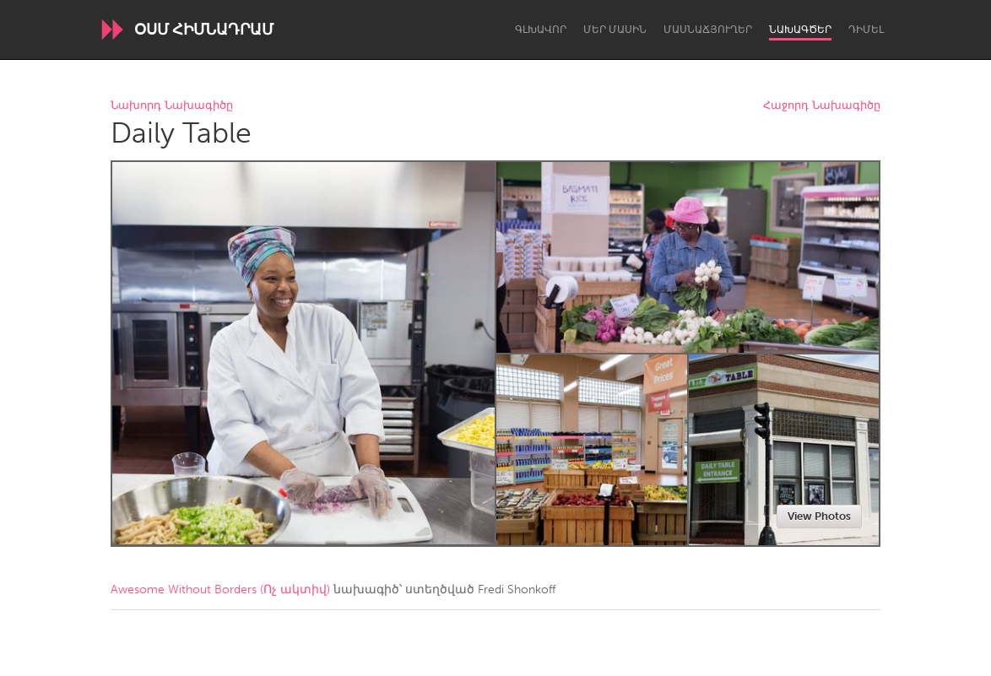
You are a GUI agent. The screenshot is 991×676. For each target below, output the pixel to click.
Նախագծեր (800, 29)
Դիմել (866, 29)
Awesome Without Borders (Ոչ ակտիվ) (220, 589)
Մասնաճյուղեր (707, 29)
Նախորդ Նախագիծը (172, 105)
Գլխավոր (540, 29)
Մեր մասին (615, 29)
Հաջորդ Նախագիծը (821, 105)
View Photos (819, 516)
